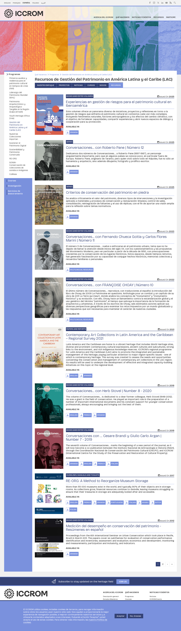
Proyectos (64, 85)
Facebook (150, 3)
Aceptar (121, 616)
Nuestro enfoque (45, 85)
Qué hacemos (122, 17)
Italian (114, 464)
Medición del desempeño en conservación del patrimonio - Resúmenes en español (113, 528)
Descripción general (111, 596)
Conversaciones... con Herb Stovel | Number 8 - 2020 (109, 391)
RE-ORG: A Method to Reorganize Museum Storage (107, 481)
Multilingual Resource (81, 270)
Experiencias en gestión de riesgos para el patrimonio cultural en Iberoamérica (118, 104)
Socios (103, 85)
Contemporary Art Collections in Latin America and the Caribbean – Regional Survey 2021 (119, 337)
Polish (73, 509)
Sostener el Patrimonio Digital (17, 144)
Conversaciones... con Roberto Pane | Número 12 (105, 147)
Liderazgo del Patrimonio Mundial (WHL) (18, 95)
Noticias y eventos (141, 17)
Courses (12, 180)
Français (16, 3)
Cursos (91, 85)
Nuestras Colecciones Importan (15, 136)
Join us (123, 581)
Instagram (154, 3)
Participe (171, 17)
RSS (171, 3)
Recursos (159, 17)
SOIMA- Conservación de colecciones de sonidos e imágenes (18, 166)
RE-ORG (13, 158)
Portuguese (117, 502)
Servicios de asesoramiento (15, 192)
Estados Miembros (110, 599)
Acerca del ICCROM (103, 17)
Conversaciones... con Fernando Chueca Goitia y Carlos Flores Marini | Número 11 (116, 239)
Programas (14, 74)
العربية (43, 3)
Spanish (74, 132)
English (7, 3)
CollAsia (13, 174)
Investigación (14, 186)
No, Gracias (135, 616)
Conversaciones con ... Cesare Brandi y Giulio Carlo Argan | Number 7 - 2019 (113, 438)
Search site (175, 2)
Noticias (78, 85)
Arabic (145, 502)
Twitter (158, 3)
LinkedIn (162, 3)
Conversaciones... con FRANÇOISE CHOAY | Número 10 (109, 285)
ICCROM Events (156, 599)
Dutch (158, 502)
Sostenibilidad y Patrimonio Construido (16, 152)
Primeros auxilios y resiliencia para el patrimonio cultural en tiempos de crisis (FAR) (18, 83)
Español (26, 3)
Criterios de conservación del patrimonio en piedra (107, 192)
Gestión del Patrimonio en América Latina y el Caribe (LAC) (18, 126)
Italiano (35, 3)
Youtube (166, 3)
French (87, 415)
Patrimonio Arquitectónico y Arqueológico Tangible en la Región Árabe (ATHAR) (19, 106)
